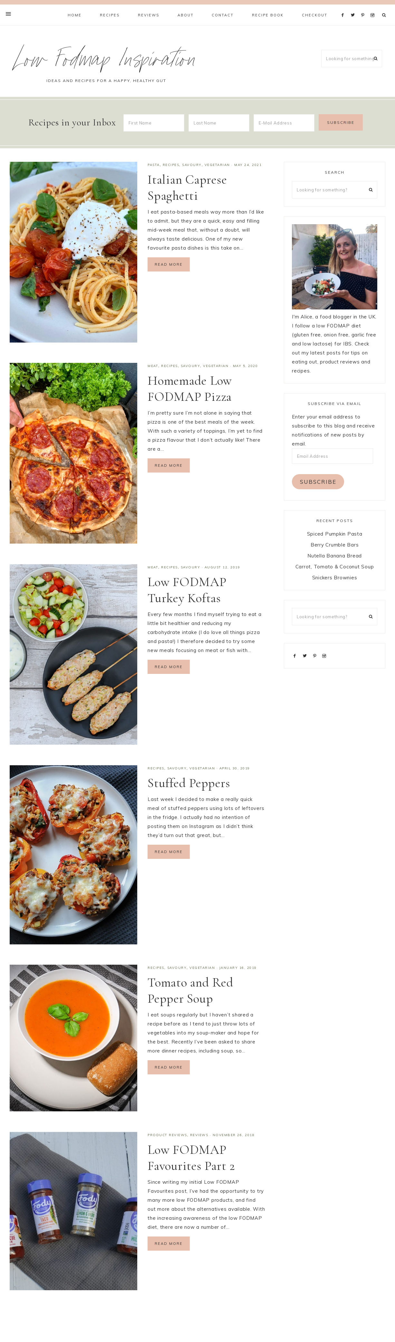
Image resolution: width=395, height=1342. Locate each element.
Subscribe (318, 481)
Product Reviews (167, 1135)
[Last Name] (218, 123)
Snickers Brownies (334, 577)
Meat (153, 366)
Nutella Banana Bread (334, 556)
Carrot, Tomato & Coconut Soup (334, 567)
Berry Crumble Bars (335, 545)
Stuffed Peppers (189, 783)
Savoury (192, 165)
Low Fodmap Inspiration (106, 62)
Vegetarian (217, 165)
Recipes (171, 165)
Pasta (154, 165)
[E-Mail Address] (284, 123)
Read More (169, 264)
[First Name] (153, 123)
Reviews (199, 1135)
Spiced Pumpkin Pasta (334, 534)
